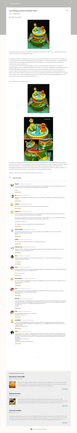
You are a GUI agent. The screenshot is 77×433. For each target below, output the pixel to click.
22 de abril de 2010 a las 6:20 (23, 195)
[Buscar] (70, 4)
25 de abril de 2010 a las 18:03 (23, 255)
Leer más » (65, 389)
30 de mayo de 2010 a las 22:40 (29, 278)
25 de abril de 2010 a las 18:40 (24, 267)
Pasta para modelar (15, 410)
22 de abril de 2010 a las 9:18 (26, 204)
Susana (17, 184)
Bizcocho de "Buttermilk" (17, 377)
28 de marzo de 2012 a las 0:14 (24, 331)
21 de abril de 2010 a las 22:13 (25, 184)
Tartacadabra (15, 3)
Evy (16, 195)
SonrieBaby (18, 320)
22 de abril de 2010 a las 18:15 (29, 229)
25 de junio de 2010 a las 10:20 (24, 311)
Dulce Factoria (18, 247)
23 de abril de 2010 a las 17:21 (25, 239)
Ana (16, 255)
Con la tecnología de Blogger (38, 429)
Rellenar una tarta (14, 393)
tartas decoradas (17, 178)
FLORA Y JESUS (19, 229)
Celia (16, 331)
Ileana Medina (18, 278)
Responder (18, 192)
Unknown (17, 211)
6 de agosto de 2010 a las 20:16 (27, 320)
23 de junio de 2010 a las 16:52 (26, 298)
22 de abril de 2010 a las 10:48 (26, 211)
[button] (67, 11)
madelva (17, 204)
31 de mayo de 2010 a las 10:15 (24, 288)
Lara (16, 267)
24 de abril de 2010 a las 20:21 (29, 247)
